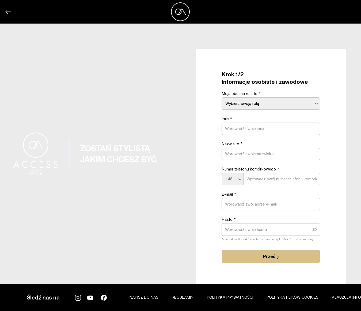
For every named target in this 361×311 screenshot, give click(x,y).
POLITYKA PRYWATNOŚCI (230, 297)
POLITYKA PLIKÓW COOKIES (292, 297)
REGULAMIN (182, 297)
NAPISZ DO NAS (144, 297)
